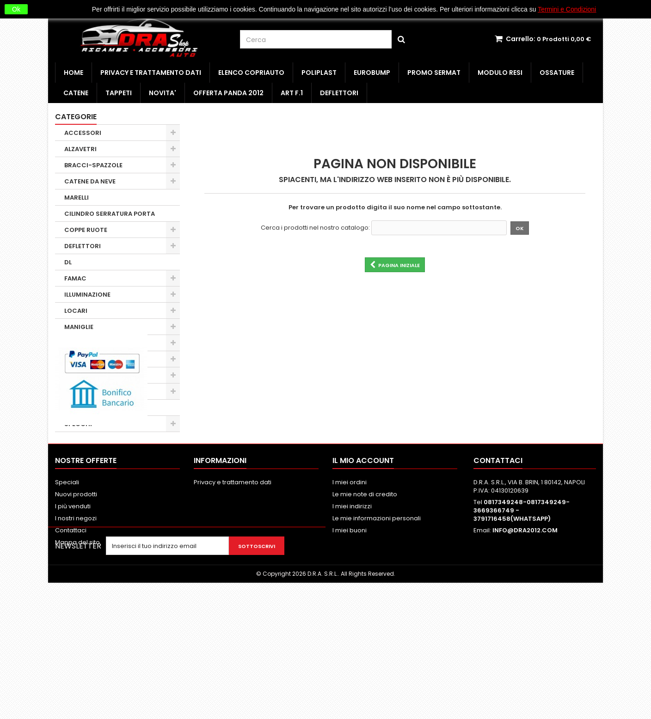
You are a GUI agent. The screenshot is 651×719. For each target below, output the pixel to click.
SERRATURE (82, 407)
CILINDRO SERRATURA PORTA (109, 213)
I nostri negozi (76, 626)
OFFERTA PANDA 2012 (228, 92)
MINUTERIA (81, 359)
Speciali (67, 590)
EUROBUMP (372, 72)
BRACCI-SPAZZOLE (93, 165)
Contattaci (70, 638)
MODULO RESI (500, 72)
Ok (16, 9)
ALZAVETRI (80, 149)
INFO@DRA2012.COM (525, 638)
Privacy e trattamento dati (150, 72)
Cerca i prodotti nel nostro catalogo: (315, 228)
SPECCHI (78, 424)
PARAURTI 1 (81, 391)
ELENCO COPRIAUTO (251, 72)
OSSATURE (557, 72)
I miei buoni (349, 638)
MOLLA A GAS (84, 343)
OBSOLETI (79, 375)
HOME (73, 72)
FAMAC (75, 278)
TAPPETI (118, 92)
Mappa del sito (77, 650)
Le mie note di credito (364, 602)
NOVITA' (162, 92)
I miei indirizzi (352, 614)
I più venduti (73, 614)
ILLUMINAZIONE (87, 294)
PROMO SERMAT (434, 72)
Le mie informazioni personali (376, 626)
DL (68, 262)
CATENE (75, 92)
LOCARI (75, 310)
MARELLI (76, 197)
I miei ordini (349, 590)
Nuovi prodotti (76, 602)
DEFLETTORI (339, 92)
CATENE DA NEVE (90, 181)
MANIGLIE (78, 327)
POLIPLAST (319, 72)
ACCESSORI (82, 132)
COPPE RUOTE (85, 229)
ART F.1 (292, 92)
